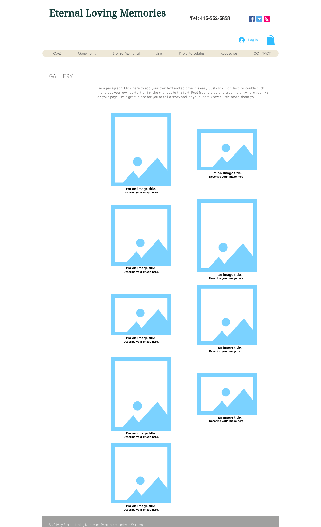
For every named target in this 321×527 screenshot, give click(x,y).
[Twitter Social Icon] (259, 19)
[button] (271, 40)
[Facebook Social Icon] (252, 19)
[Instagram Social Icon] (267, 19)
